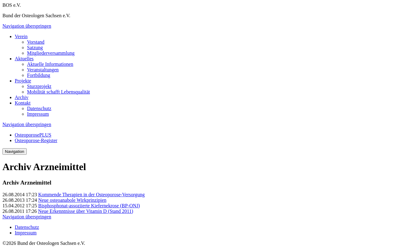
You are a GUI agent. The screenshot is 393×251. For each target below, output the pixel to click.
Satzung (35, 47)
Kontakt (23, 103)
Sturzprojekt (39, 86)
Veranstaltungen (43, 69)
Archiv (21, 97)
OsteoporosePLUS (33, 134)
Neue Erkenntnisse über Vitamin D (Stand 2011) (85, 211)
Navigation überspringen (26, 26)
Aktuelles (24, 58)
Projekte (23, 80)
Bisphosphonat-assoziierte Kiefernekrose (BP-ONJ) (89, 205)
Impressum (38, 114)
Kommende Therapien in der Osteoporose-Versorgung (91, 194)
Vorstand (36, 42)
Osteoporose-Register (36, 140)
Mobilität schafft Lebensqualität (58, 91)
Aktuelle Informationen (50, 64)
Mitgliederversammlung (51, 53)
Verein (21, 36)
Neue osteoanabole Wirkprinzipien (72, 200)
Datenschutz (39, 108)
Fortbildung (38, 75)
